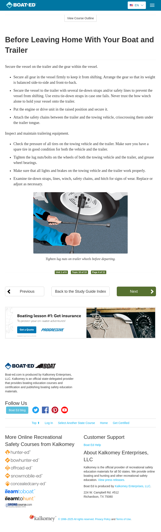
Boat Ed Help (92, 445)
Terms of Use (123, 519)
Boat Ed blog (17, 410)
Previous (27, 291)
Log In (49, 423)
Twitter (35, 410)
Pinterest (55, 410)
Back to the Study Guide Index (80, 291)
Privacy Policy (102, 519)
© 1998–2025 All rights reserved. (76, 519)
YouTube (64, 410)
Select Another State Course (76, 423)
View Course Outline (80, 18)
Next (134, 291)
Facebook (45, 410)
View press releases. (111, 480)
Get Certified (121, 423)
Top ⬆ (36, 423)
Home (104, 423)
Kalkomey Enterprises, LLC (133, 486)
